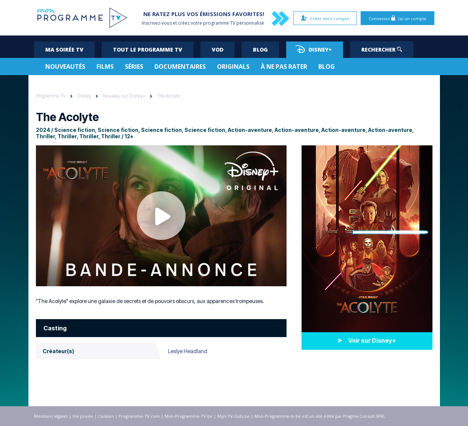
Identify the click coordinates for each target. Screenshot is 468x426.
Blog (260, 49)
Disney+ (314, 49)
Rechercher (381, 49)
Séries (134, 66)
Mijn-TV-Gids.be (233, 416)
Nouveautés (65, 66)
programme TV (219, 23)
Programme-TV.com (139, 416)
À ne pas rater (284, 66)
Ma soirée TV (64, 49)
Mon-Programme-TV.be (188, 416)
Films (105, 66)
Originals (233, 66)
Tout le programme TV (147, 49)
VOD (217, 49)
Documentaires (180, 66)
